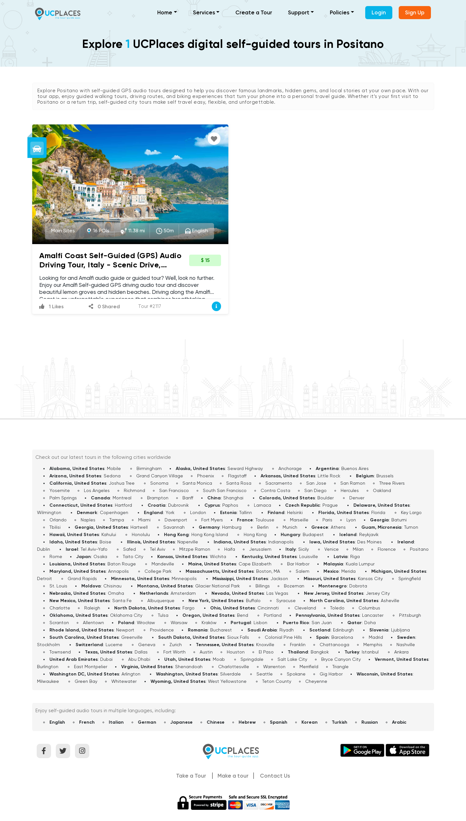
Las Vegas (277, 593)
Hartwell (139, 527)
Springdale (251, 659)
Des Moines (369, 541)
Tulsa (163, 615)
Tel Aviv (157, 549)
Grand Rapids (82, 578)
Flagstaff (237, 475)
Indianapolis (281, 541)
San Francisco (174, 490)
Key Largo (411, 512)
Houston (236, 651)
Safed (129, 549)
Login (379, 12)
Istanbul (370, 651)
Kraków (209, 622)
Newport (125, 629)
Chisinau (112, 585)
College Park (158, 571)
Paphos (230, 505)
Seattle (264, 673)
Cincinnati (268, 607)
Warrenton (274, 666)
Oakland (382, 490)
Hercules (350, 490)
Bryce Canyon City (341, 659)
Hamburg (231, 527)
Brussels (385, 475)
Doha (370, 622)
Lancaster (372, 615)
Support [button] (298, 12)
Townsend (60, 651)
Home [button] (164, 12)
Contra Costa (275, 490)
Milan (358, 549)
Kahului (108, 534)
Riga (355, 556)
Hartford (123, 505)
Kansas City (370, 578)
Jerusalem (260, 549)
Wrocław (146, 622)
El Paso (266, 651)
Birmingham (149, 468)
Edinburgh (343, 629)
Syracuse (286, 600)
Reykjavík (369, 534)
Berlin (263, 527)
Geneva (146, 644)
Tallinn (245, 512)
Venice (331, 549)
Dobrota (358, 585)
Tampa (116, 519)
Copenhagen (114, 512)
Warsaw (179, 622)
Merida (348, 571)
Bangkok (320, 651)
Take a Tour (191, 775)
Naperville (187, 541)
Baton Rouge (121, 563)
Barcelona (342, 637)
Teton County (276, 681)
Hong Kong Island (209, 534)
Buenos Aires (355, 468)
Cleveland (305, 607)
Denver (356, 497)
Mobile (114, 468)
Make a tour (233, 775)
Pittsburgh (410, 615)
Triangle (340, 666)
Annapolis (118, 571)
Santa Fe (122, 600)
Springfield (409, 578)
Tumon (411, 527)
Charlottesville (233, 666)
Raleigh (92, 607)
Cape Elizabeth (255, 563)
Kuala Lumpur (360, 563)
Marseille (299, 519)
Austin (206, 651)
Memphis (372, 644)
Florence (387, 549)
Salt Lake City (292, 659)
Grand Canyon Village (159, 475)
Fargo (188, 607)
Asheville (390, 600)
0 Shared (104, 306)
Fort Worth (174, 651)
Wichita (218, 556)
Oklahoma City (126, 615)
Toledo (337, 607)
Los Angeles (97, 490)
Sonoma (159, 483)
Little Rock (329, 475)
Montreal (122, 497)
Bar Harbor (298, 563)
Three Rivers (392, 483)
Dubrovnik (178, 505)
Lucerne (114, 644)
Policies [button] (339, 12)
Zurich (175, 644)
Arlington (131, 673)
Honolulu (141, 534)
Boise (105, 541)
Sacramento (278, 483)
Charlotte (59, 607)
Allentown (93, 622)
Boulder (325, 497)
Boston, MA (268, 571)
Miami (144, 519)
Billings (262, 585)
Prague (330, 505)
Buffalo (253, 600)
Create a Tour (253, 12)
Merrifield (309, 666)
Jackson (279, 578)
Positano (419, 549)
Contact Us (275, 775)
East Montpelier (90, 666)
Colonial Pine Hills (283, 637)
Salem (302, 571)
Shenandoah (189, 666)
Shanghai (233, 497)
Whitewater (124, 681)
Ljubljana (400, 629)
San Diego (315, 490)
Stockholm (48, 644)
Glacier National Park (217, 585)
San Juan (322, 622)
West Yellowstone (227, 681)
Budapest (313, 534)
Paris (327, 519)
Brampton (157, 497)
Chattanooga (334, 644)
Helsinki (295, 512)
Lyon (351, 519)
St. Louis (58, 585)
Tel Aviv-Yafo (94, 549)
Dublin (43, 549)
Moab (219, 659)
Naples (88, 519)
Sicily (303, 549)
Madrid (376, 637)
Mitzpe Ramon (194, 549)
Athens (338, 527)
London (198, 512)
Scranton (59, 622)
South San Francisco (225, 490)
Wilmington (49, 512)
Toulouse (264, 519)
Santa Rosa (238, 483)
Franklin (298, 644)
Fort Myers (212, 519)
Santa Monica (197, 483)
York (170, 512)
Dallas (141, 651)
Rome (55, 556)
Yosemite (59, 490)
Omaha (116, 593)
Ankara (401, 651)
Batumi (399, 519)
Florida (378, 512)
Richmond (134, 490)
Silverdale (230, 673)
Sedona (112, 475)
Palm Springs (63, 497)
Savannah (174, 527)
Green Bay (86, 681)
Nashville (405, 644)
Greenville (132, 637)
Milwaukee (48, 681)
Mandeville (163, 563)
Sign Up (415, 12)
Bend (242, 615)
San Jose (316, 483)
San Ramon (352, 483)
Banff (187, 497)
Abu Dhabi (139, 659)
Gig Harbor (331, 673)
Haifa (229, 549)
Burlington (47, 666)
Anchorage (290, 468)
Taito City (133, 556)
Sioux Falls (238, 637)
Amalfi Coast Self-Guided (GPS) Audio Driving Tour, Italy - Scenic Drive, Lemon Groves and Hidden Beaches (110, 265)
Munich (290, 527)
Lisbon (260, 622)
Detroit (44, 578)
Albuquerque (160, 600)
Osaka (100, 556)
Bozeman (294, 585)
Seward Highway (245, 468)
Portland (273, 615)
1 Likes (51, 306)
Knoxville (265, 644)
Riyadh (286, 629)
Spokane (296, 673)
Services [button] (204, 12)
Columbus (369, 607)
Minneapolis (184, 578)
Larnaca (262, 505)
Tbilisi (55, 527)
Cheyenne (316, 681)
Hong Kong (255, 534)
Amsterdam (183, 593)
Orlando (58, 519)
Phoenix (205, 475)
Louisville (308, 556)
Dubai (106, 659)
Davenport (176, 519)
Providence (162, 629)
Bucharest (221, 629)
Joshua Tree (122, 483)
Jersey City (378, 593)
